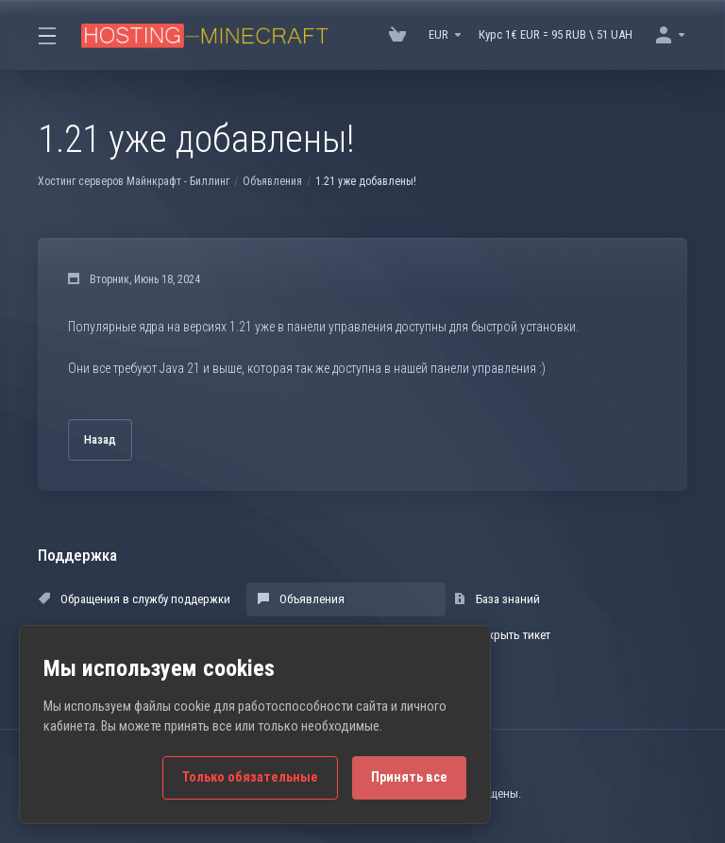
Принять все (409, 777)
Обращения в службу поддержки (134, 599)
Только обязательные (250, 777)
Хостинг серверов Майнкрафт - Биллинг (133, 181)
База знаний (497, 599)
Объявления (272, 181)
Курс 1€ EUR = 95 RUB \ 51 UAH (555, 34)
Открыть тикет (502, 635)
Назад (100, 439)
